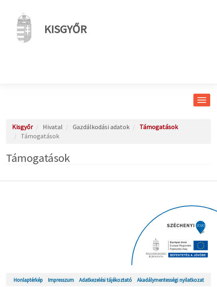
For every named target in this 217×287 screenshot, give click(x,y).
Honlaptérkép (28, 280)
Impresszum (61, 280)
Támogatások (158, 127)
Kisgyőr (49, 27)
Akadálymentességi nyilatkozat (170, 280)
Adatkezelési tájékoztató (105, 280)
